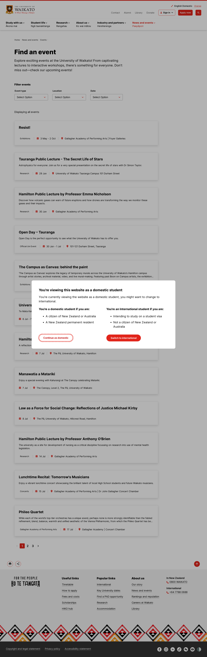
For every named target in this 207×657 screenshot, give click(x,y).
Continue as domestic (55, 337)
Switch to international (124, 337)
